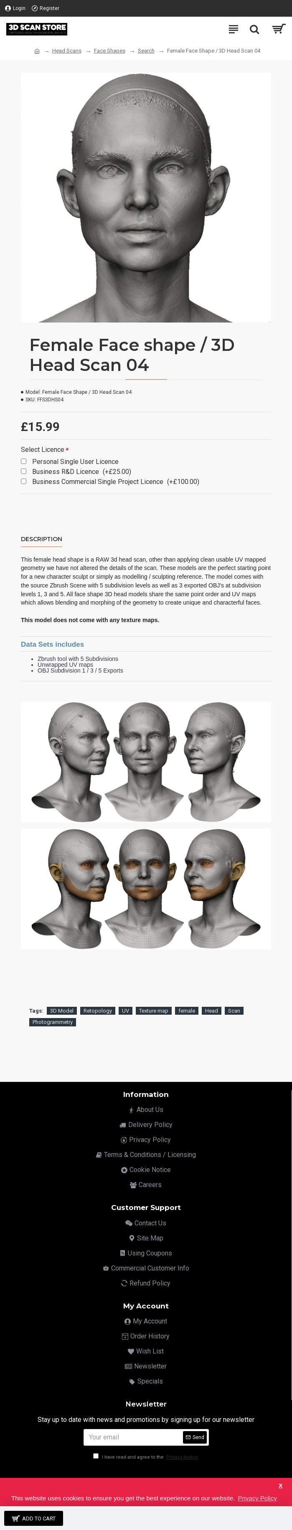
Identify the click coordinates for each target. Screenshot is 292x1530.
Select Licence (42, 450)
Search (146, 51)
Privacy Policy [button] (257, 1498)
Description (41, 539)
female (186, 1011)
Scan (234, 1011)
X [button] (280, 1485)
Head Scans (66, 51)
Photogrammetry (53, 1022)
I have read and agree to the (146, 1457)
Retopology (98, 1011)
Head (211, 1011)
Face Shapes (109, 51)
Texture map (153, 1011)
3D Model (62, 1011)
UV (125, 1011)
